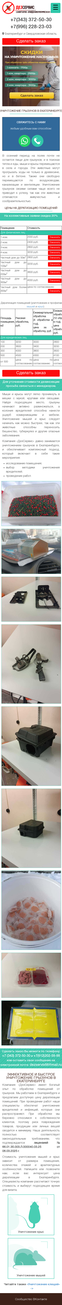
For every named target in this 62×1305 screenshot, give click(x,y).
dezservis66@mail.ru (46, 1064)
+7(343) (31, 20)
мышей (31, 307)
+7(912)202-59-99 (47, 1055)
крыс (41, 307)
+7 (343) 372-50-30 (16, 1055)
